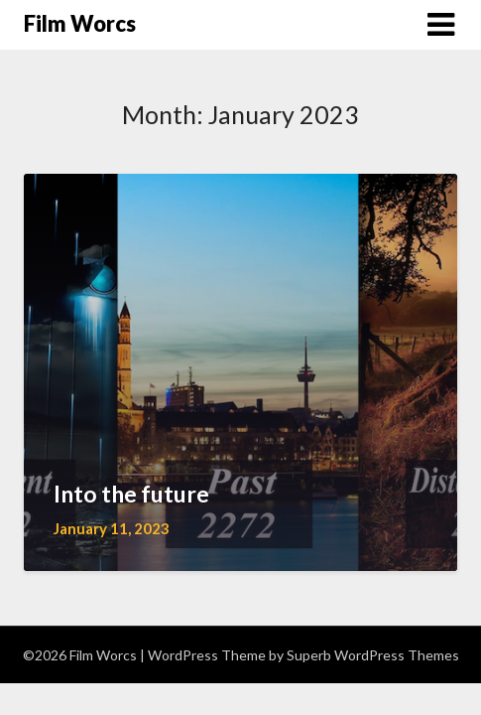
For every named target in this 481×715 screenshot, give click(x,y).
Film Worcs (80, 23)
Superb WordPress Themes (373, 654)
